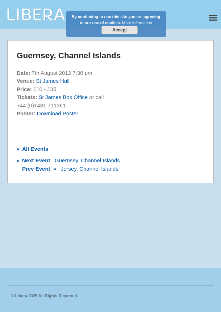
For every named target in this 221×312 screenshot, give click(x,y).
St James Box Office (63, 97)
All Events (33, 149)
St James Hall (53, 81)
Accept (119, 30)
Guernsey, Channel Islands (68, 160)
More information (137, 23)
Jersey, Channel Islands (67, 169)
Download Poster (57, 113)
